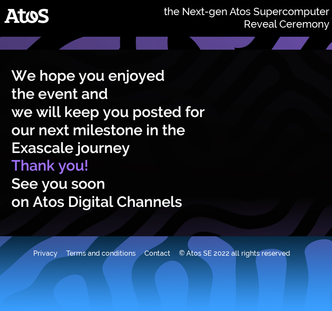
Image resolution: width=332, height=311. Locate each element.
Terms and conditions (101, 253)
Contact (157, 253)
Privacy (45, 253)
